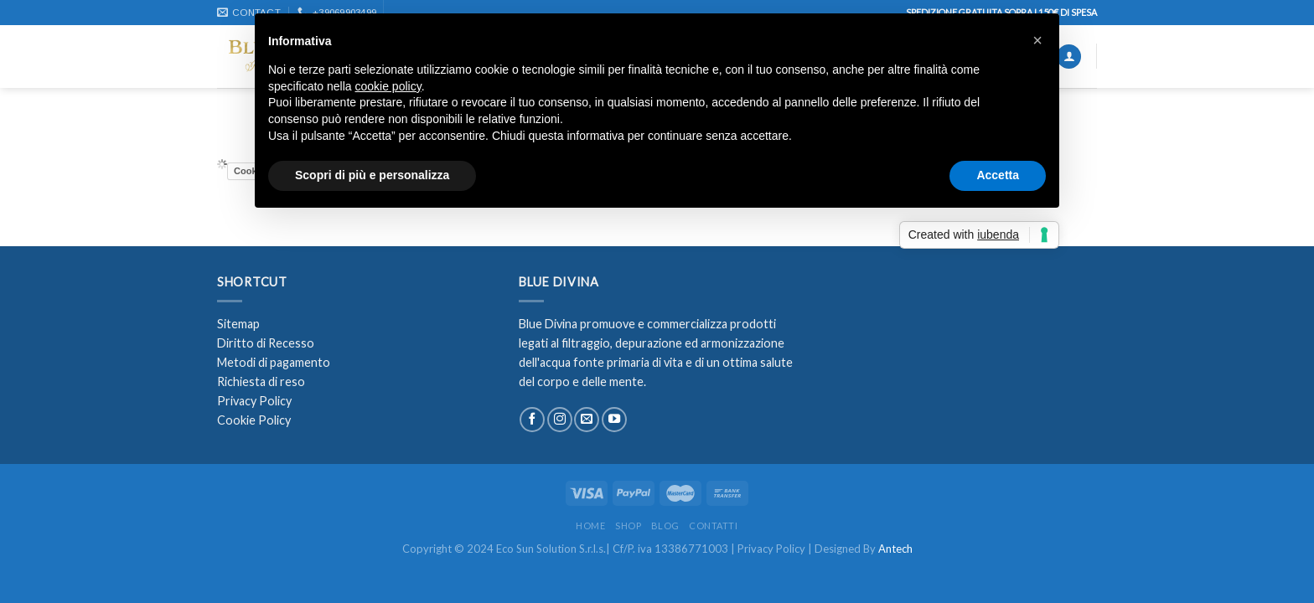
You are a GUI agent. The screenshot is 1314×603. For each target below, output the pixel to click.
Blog (665, 525)
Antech (895, 548)
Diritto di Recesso (265, 343)
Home (590, 525)
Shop (628, 525)
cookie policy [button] (388, 86)
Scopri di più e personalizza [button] (372, 175)
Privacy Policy (254, 401)
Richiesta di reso (261, 381)
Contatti (713, 525)
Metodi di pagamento (273, 362)
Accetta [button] (997, 175)
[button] (1037, 40)
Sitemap (238, 324)
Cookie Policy (254, 420)
